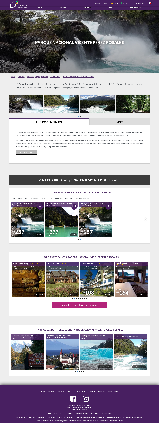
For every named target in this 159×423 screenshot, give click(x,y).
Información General (49, 119)
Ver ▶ (39, 232)
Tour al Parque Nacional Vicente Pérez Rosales (23, 201)
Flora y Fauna (113, 388)
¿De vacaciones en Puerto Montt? (127, 334)
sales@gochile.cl (79, 406)
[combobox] (101, 2)
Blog (110, 6)
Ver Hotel (39, 291)
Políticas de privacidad (103, 410)
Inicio (94, 2)
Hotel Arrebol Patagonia (25, 261)
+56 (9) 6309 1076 (123, 2)
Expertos (92, 388)
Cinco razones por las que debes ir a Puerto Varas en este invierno (59, 333)
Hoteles (63, 6)
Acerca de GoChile (54, 410)
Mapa (120, 119)
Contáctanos (136, 2)
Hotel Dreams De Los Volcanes (127, 260)
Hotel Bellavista (91, 261)
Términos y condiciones (84, 410)
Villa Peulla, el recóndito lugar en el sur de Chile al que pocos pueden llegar (25, 333)
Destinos (87, 6)
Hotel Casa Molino (59, 261)
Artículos (101, 388)
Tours (39, 6)
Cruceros (60, 388)
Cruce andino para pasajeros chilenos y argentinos (59, 201)
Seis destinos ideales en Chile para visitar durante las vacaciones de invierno (93, 333)
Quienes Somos (135, 6)
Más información (36, 364)
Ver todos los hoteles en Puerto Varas (79, 302)
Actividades (81, 388)
